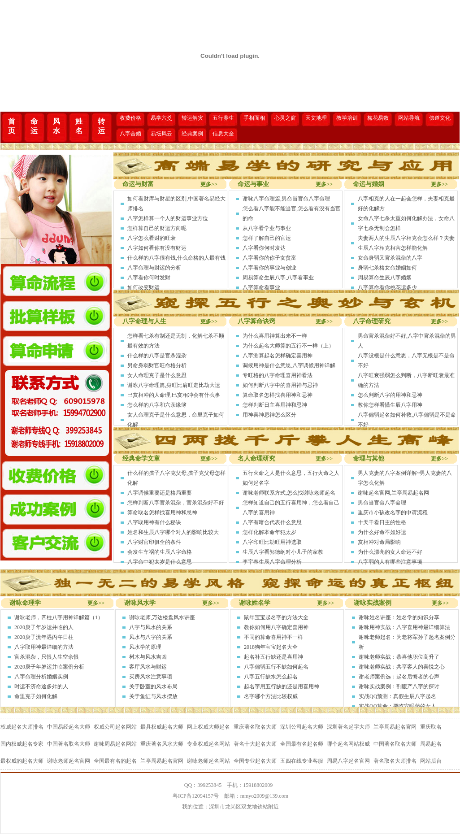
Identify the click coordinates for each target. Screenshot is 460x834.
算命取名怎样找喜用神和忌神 (277, 395)
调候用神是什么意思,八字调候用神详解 (289, 365)
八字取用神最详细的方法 (44, 647)
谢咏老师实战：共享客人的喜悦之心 (402, 667)
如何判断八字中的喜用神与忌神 (280, 385)
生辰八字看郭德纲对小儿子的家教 (283, 552)
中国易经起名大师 (68, 727)
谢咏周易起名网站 (115, 744)
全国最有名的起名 (115, 761)
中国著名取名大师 (68, 744)
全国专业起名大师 (255, 761)
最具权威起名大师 (161, 727)
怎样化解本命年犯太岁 (269, 532)
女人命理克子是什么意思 (157, 375)
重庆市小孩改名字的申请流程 (393, 512)
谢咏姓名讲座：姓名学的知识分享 (399, 617)
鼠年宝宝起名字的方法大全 (276, 617)
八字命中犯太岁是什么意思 (159, 562)
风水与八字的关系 (150, 637)
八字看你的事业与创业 (269, 268)
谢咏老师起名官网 (68, 761)
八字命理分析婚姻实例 (41, 676)
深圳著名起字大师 (348, 727)
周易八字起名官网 (348, 761)
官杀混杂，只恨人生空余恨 (46, 657)
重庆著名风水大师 (161, 744)
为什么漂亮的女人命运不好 (390, 552)
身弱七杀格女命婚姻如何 (387, 268)
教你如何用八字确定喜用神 (276, 627)
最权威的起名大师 (21, 761)
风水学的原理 (145, 647)
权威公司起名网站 (115, 727)
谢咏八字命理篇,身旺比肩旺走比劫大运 (173, 385)
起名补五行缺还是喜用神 (273, 657)
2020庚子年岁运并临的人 (44, 627)
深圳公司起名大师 (301, 727)
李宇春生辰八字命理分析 (272, 562)
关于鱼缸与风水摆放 (153, 696)
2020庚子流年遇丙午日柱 (44, 637)
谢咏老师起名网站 (208, 761)
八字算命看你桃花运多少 (387, 287)
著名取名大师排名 (395, 761)
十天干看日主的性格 (382, 522)
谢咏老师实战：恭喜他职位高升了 (399, 657)
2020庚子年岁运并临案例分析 (49, 667)
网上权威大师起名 (208, 727)
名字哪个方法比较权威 (271, 696)
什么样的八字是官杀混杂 (157, 355)
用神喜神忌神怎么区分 (269, 415)
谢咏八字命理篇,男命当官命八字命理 (286, 198)
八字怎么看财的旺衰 (151, 238)
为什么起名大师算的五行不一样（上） (288, 346)
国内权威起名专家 (21, 744)
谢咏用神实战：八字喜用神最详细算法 (404, 627)
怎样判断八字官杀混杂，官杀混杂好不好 (175, 503)
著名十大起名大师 (255, 744)
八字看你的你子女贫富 (269, 258)
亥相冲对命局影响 (379, 542)
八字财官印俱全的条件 (154, 542)
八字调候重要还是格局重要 (159, 493)
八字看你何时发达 (264, 248)
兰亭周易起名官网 (395, 727)
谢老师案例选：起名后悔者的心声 (399, 676)
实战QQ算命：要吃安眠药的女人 (397, 706)
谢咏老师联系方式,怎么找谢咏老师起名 (289, 493)
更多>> (208, 184)
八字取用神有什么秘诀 (154, 522)
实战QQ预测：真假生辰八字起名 (397, 696)
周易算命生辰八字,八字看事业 (278, 277)
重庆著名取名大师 (255, 727)
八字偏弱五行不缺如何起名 (276, 667)
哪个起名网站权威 (348, 744)
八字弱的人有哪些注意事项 (390, 562)
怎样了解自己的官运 (267, 238)
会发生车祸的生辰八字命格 (159, 552)
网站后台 (431, 761)
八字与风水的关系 (150, 627)
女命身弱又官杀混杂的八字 (390, 258)
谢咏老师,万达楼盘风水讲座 (162, 617)
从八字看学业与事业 (267, 228)
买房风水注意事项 (150, 676)
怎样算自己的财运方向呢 (157, 228)
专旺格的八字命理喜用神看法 (277, 375)
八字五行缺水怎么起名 (271, 676)
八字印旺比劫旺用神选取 (272, 542)
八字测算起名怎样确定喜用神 (277, 355)
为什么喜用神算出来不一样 (275, 336)
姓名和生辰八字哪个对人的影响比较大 (173, 532)
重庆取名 (431, 727)
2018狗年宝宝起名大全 (271, 647)
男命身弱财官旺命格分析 (157, 365)
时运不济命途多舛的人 (41, 686)
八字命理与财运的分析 (154, 268)
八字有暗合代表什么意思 (272, 522)
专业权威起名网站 (208, 744)
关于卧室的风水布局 (153, 686)
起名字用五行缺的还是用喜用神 (281, 686)
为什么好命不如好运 (382, 532)
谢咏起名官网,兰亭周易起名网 (393, 493)
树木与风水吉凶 (148, 657)
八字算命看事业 (261, 287)
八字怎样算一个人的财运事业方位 (167, 218)
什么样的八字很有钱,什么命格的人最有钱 (176, 258)
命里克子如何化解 (35, 696)
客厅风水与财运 (148, 667)
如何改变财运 (143, 287)
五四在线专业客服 (301, 761)
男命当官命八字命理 (382, 503)
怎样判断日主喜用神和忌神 (275, 405)
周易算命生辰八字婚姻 (385, 277)
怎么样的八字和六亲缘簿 (157, 405)
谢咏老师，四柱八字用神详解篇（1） (58, 617)
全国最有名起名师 (301, 744)
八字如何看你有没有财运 (157, 248)
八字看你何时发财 (148, 277)
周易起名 (431, 744)
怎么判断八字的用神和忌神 (390, 395)
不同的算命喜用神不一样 (273, 637)
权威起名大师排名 (21, 727)
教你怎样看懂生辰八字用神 (390, 405)
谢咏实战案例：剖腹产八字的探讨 (399, 686)
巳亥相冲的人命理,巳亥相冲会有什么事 (173, 395)
